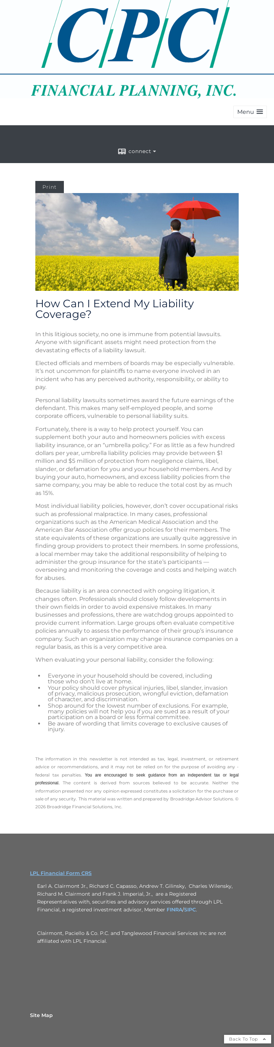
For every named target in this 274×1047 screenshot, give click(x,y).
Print (49, 187)
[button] (250, 112)
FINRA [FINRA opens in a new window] (174, 909)
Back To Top (247, 1039)
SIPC (190, 909)
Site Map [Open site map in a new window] (41, 1015)
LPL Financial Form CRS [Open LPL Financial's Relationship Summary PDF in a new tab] (61, 873)
